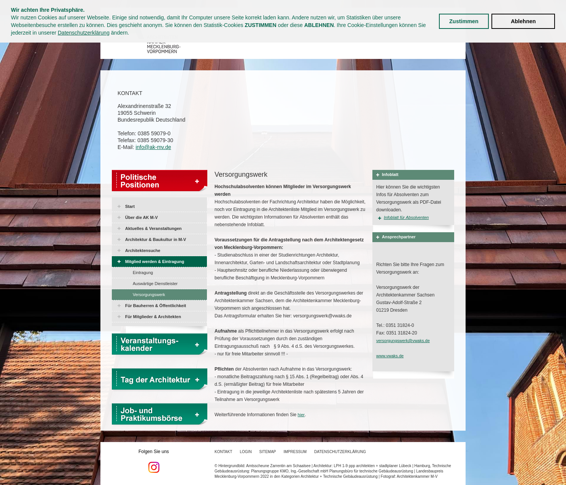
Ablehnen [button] (523, 21)
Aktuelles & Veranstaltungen (153, 228)
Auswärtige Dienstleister (155, 283)
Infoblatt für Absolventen (406, 217)
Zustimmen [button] (464, 21)
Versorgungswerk (149, 294)
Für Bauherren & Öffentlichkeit (155, 305)
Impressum (295, 452)
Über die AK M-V (141, 217)
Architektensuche (142, 250)
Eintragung (143, 272)
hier (301, 414)
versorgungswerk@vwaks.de (403, 340)
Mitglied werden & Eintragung (154, 261)
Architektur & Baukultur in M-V (155, 239)
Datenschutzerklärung (84, 33)
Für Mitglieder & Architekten (153, 316)
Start (130, 206)
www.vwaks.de (390, 355)
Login (245, 452)
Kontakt (223, 452)
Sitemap (267, 452)
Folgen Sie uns (153, 461)
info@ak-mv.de (153, 147)
